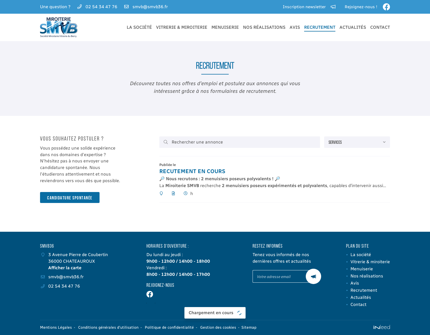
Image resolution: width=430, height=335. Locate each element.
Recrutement (319, 27)
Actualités (353, 27)
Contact (380, 27)
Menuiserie (225, 27)
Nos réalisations (264, 27)
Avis (295, 27)
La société (139, 27)
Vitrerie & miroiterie (181, 27)
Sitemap (248, 327)
